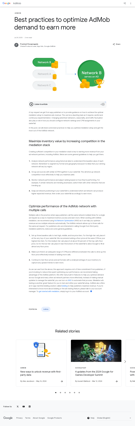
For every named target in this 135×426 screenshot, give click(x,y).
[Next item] (125, 361)
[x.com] (17, 406)
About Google (39, 418)
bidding (65, 286)
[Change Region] (114, 418)
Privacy (19, 418)
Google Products (54, 418)
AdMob (17, 3)
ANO (70, 280)
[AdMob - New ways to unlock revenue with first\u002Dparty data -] (39, 363)
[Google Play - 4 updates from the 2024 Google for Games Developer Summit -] (95, 363)
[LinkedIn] (29, 406)
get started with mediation (49, 291)
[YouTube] (23, 406)
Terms (27, 418)
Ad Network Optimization (64, 221)
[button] (116, 44)
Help (90, 418)
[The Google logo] (8, 418)
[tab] (55, 392)
